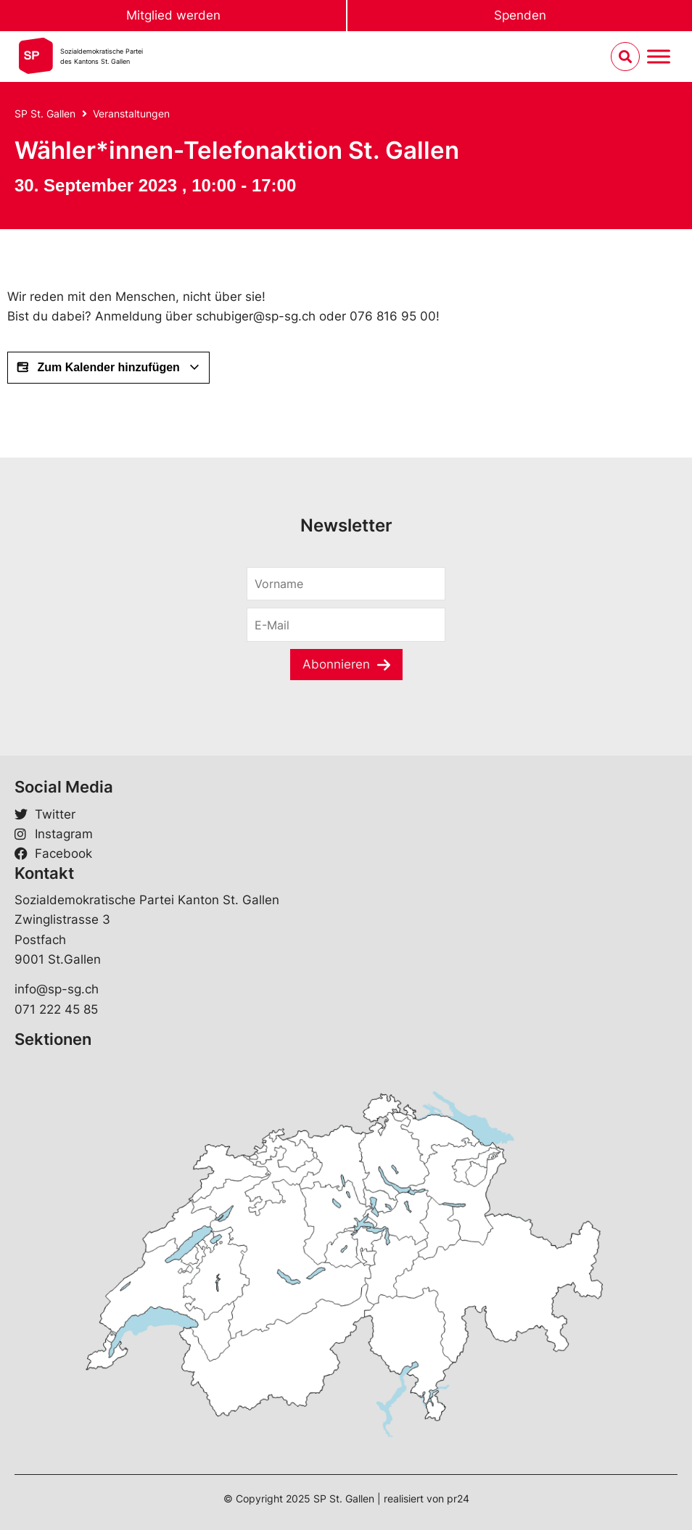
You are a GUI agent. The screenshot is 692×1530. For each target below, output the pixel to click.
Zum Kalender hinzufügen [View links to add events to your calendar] (108, 367)
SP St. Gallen (45, 113)
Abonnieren (336, 664)
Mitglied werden (173, 15)
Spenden (520, 15)
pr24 (458, 1498)
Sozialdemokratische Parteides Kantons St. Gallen (101, 56)
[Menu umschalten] (658, 57)
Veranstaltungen (131, 113)
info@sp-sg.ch (57, 989)
